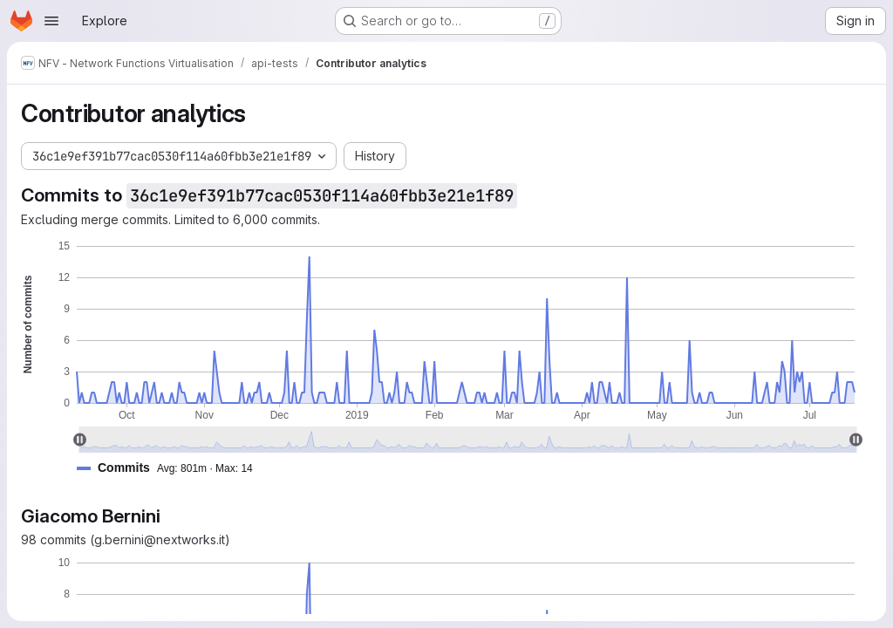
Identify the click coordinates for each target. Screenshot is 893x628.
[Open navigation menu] (51, 21)
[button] (172, 468)
